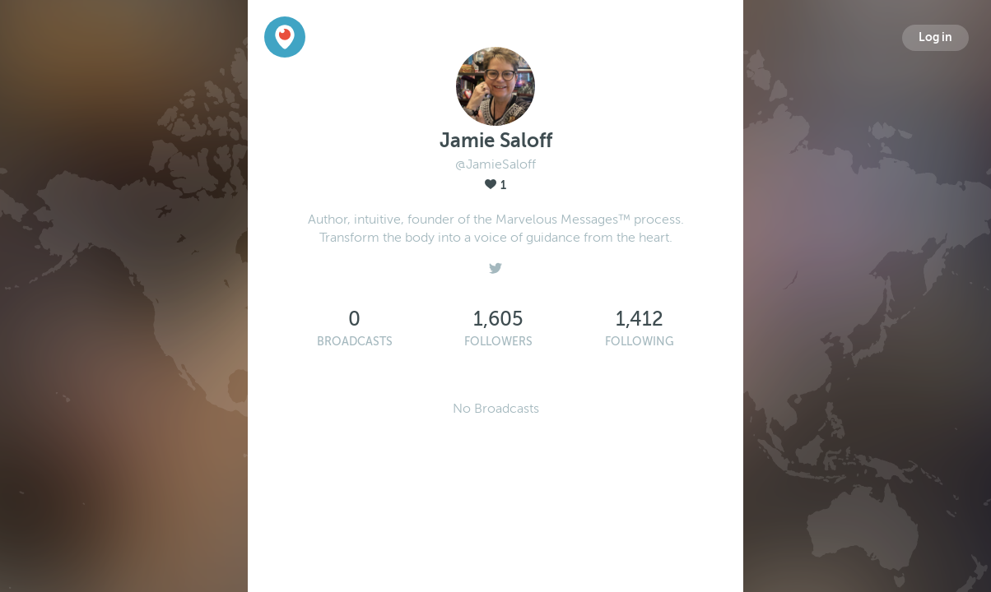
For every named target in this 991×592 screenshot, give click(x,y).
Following (639, 341)
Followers (498, 341)
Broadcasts (355, 341)
